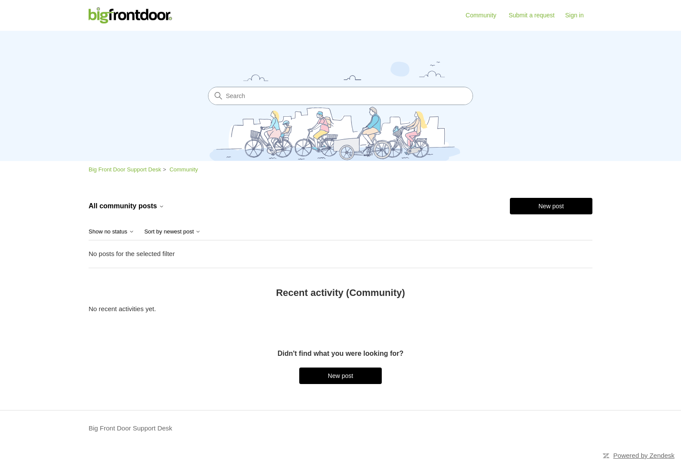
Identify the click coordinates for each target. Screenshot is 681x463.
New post (551, 206)
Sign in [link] (574, 15)
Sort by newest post (172, 232)
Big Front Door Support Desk (125, 169)
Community (481, 15)
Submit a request (532, 15)
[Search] (340, 96)
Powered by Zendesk (643, 455)
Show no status (111, 232)
